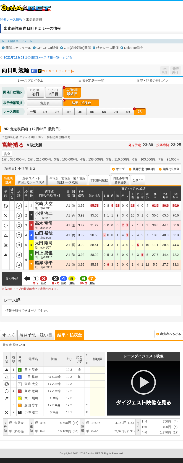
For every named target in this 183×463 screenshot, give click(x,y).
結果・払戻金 (81, 103)
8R (128, 112)
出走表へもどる (170, 334)
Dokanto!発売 (133, 48)
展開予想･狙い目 (144, 169)
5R (92, 112)
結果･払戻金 (171, 169)
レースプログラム (30, 80)
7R (116, 112)
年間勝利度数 (99, 180)
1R (45, 112)
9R (140, 111)
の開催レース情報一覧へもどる (38, 57)
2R (57, 112)
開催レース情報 (11, 19)
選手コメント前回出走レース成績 (31, 180)
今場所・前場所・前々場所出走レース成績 (67, 180)
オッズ (120, 169)
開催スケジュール (18, 48)
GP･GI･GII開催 (47, 48)
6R (104, 112)
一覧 (33, 112)
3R (69, 112)
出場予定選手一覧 (91, 80)
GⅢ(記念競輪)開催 (77, 48)
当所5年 (138, 180)
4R (80, 112)
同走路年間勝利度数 (120, 180)
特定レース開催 (107, 48)
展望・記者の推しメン (152, 80)
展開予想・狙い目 (35, 335)
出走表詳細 (8, 180)
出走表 (45, 103)
